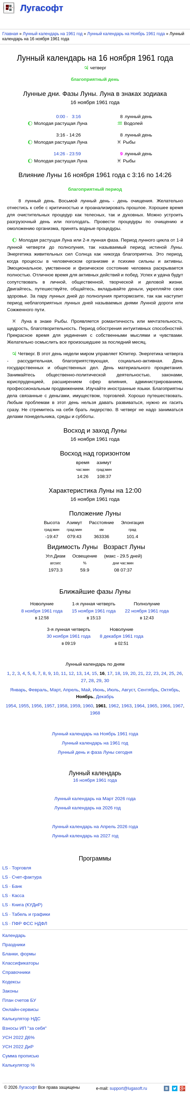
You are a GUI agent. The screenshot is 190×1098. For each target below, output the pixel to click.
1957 (49, 705)
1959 (75, 705)
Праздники (13, 944)
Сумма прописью (20, 1055)
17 (109, 673)
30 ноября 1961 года (68, 636)
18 (117, 673)
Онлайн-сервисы (20, 1009)
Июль (113, 689)
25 (171, 673)
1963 (126, 705)
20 (132, 673)
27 (83, 680)
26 (179, 673)
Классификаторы (20, 963)
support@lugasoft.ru (128, 1088)
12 (71, 673)
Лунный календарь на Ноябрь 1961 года (126, 33)
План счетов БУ (19, 1000)
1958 (62, 705)
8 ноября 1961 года (42, 610)
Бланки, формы (19, 953)
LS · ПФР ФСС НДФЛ (24, 923)
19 (125, 673)
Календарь (14, 935)
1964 (139, 705)
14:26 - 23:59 (67, 153)
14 (86, 673)
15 (94, 673)
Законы (10, 991)
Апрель (71, 689)
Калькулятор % (18, 1065)
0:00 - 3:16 (67, 116)
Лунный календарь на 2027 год (85, 835)
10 (55, 673)
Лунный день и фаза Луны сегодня (95, 752)
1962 (113, 705)
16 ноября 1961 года (95, 780)
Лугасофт (28, 1087)
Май (85, 689)
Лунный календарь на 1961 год (53, 33)
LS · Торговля (16, 867)
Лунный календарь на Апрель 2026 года (95, 826)
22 (148, 673)
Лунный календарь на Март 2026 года (95, 798)
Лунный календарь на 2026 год (87, 807)
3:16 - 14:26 (67, 135)
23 (156, 673)
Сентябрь (147, 689)
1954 (11, 705)
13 (79, 673)
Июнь (99, 689)
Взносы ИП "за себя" (24, 1028)
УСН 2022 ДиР (18, 1046)
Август (128, 689)
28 (91, 680)
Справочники (16, 972)
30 (106, 680)
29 (98, 680)
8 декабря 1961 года (121, 636)
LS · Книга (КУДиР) (22, 904)
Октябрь (170, 689)
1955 (24, 705)
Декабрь (105, 696)
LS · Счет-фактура (22, 877)
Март (55, 689)
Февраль (38, 689)
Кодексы (11, 981)
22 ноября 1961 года (147, 610)
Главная (10, 33)
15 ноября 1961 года (94, 610)
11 (63, 673)
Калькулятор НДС (21, 1018)
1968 (95, 713)
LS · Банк (12, 886)
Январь (18, 689)
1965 (152, 705)
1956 (36, 705)
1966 (165, 705)
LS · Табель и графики (26, 914)
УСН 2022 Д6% (18, 1037)
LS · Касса (13, 895)
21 (140, 673)
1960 (88, 705)
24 (163, 673)
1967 (178, 705)
